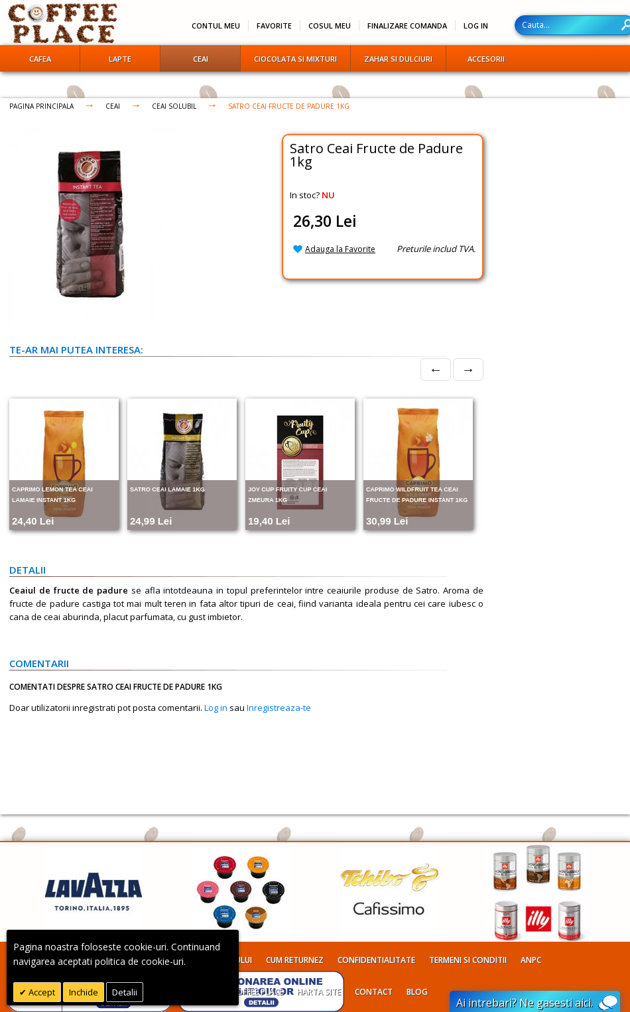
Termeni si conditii (468, 960)
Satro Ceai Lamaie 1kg (167, 489)
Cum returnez (295, 960)
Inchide (83, 992)
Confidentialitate (376, 960)
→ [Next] (468, 369)
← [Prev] (435, 369)
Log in (215, 708)
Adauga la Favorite (340, 249)
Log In (476, 26)
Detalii (124, 992)
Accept (41, 992)
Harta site (319, 991)
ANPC (531, 960)
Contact (374, 991)
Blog (417, 991)
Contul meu (216, 26)
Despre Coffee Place (242, 991)
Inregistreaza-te (279, 708)
